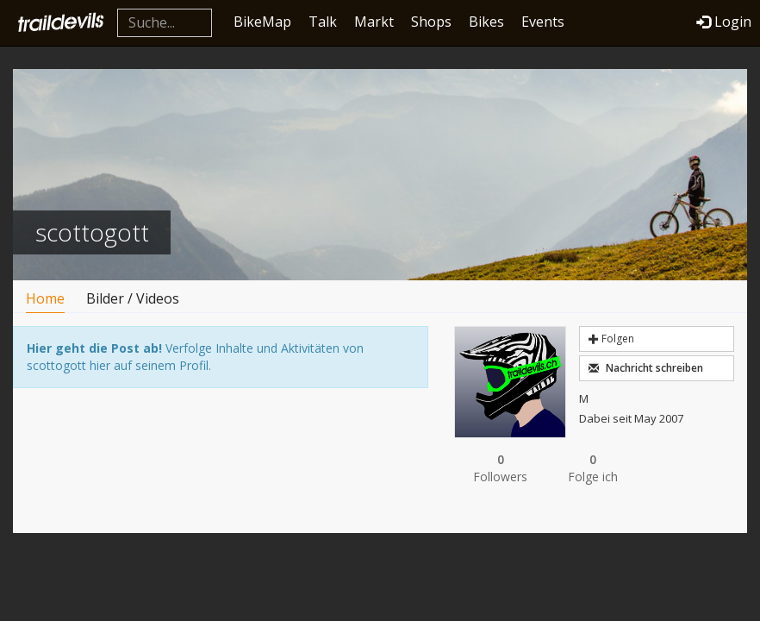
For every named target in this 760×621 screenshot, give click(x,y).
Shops (431, 21)
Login (723, 21)
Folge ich (592, 468)
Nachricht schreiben (646, 368)
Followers (500, 468)
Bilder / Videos (132, 298)
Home (45, 298)
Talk (322, 21)
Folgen (611, 338)
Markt (374, 21)
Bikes (486, 21)
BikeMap (262, 21)
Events (542, 21)
